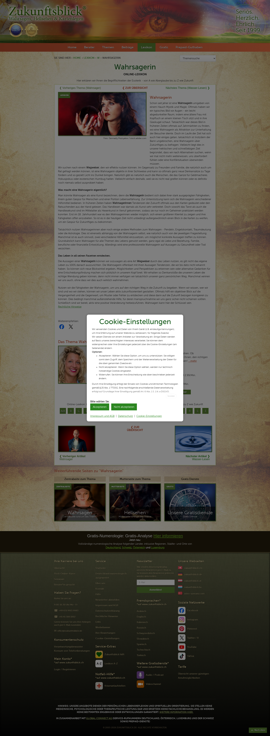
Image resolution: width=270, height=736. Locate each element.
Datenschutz (125, 416)
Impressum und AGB (102, 416)
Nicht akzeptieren (124, 407)
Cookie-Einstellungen (149, 416)
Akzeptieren (100, 407)
